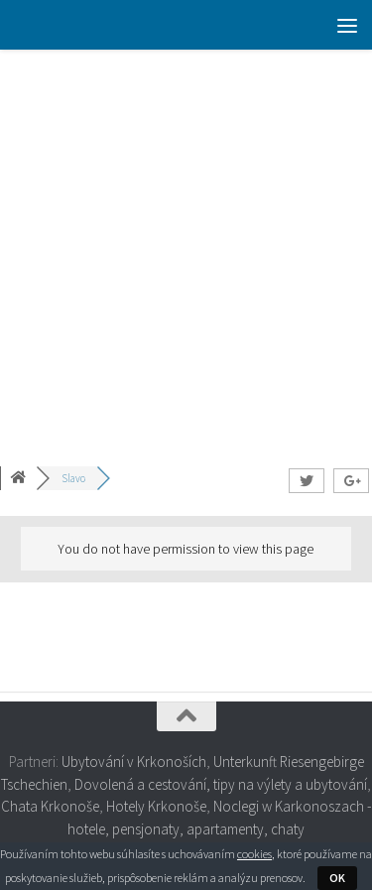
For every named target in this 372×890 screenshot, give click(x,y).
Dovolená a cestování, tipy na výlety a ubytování (220, 784)
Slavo (73, 478)
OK (337, 877)
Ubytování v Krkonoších (134, 761)
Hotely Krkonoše (156, 806)
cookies (254, 853)
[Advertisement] (186, 246)
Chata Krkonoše (50, 806)
